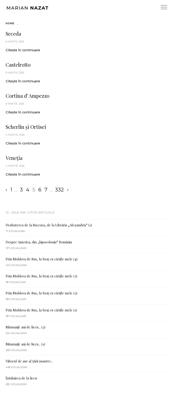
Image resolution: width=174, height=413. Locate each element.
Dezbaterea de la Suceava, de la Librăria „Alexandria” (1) (49, 225)
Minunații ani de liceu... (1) (25, 344)
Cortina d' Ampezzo (27, 95)
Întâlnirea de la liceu (21, 378)
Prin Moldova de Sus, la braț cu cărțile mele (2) (41, 293)
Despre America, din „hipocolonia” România (39, 242)
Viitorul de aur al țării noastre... (29, 361)
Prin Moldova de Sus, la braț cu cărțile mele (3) (41, 276)
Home (10, 23)
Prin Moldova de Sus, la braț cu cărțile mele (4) (41, 259)
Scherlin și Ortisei (26, 126)
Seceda (13, 33)
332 (59, 190)
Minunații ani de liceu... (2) (25, 327)
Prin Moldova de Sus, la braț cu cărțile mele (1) (41, 310)
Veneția (14, 157)
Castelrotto (18, 64)
